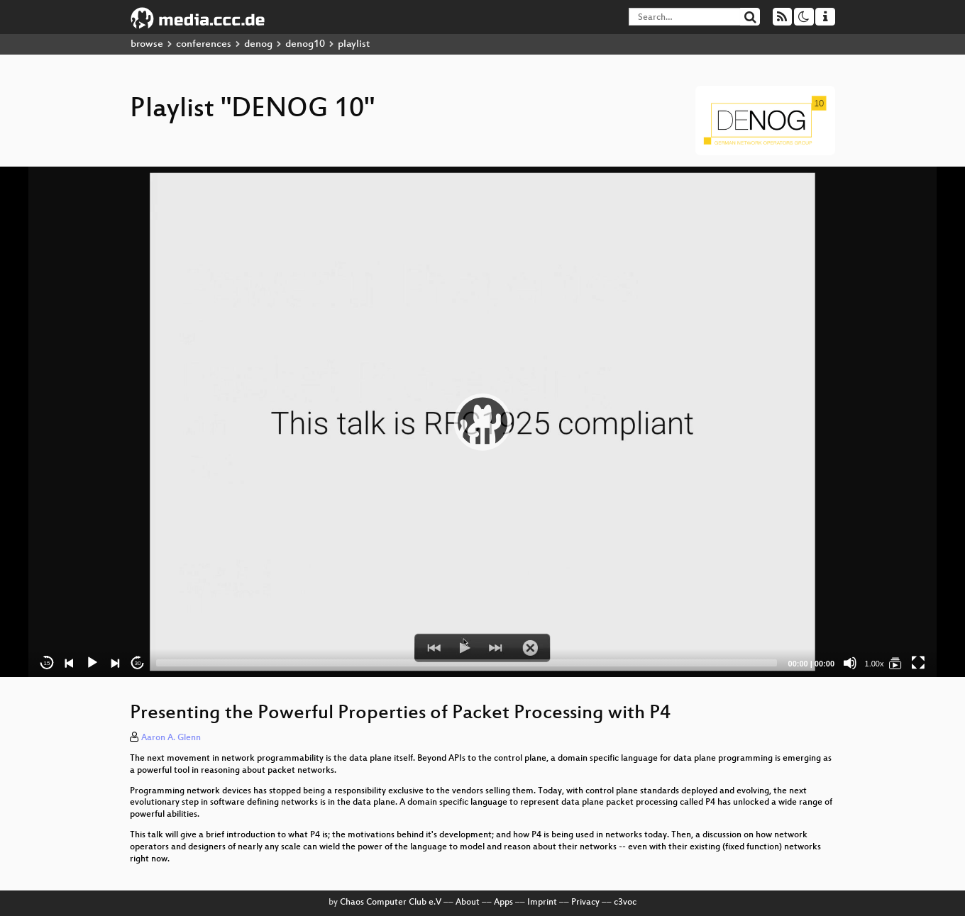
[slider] (466, 662)
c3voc (625, 902)
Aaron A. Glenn (171, 738)
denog (258, 44)
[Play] (92, 663)
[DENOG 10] (895, 663)
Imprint (542, 902)
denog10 (305, 44)
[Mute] (850, 663)
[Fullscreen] (918, 663)
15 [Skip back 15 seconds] (47, 663)
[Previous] (69, 663)
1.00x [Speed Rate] (874, 663)
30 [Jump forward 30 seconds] (138, 663)
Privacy (585, 902)
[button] (482, 421)
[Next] (115, 663)
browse (147, 44)
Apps (503, 902)
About (468, 902)
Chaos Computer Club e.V (390, 902)
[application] (482, 422)
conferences (203, 44)
